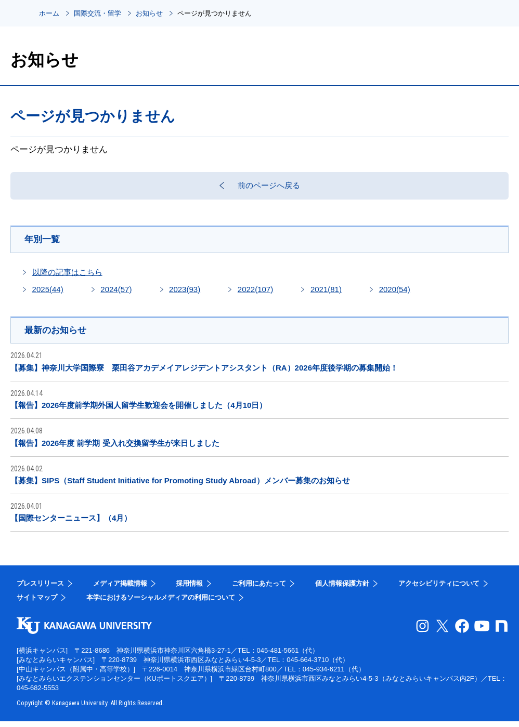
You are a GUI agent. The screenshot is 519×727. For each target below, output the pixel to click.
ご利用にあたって (259, 589)
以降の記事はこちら (67, 276)
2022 (255, 293)
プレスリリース (40, 589)
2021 (326, 293)
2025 (47, 293)
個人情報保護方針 (342, 589)
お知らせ (149, 13)
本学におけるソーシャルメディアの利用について (160, 603)
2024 (116, 293)
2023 (184, 293)
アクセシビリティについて (438, 589)
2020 (394, 293)
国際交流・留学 (97, 13)
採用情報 (189, 589)
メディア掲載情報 (120, 589)
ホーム (49, 13)
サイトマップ (37, 603)
